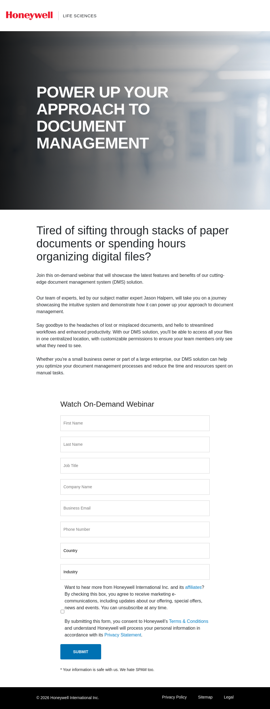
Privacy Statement (123, 634)
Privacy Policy (174, 697)
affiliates (193, 587)
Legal (228, 697)
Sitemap (205, 697)
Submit (80, 651)
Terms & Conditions (188, 621)
